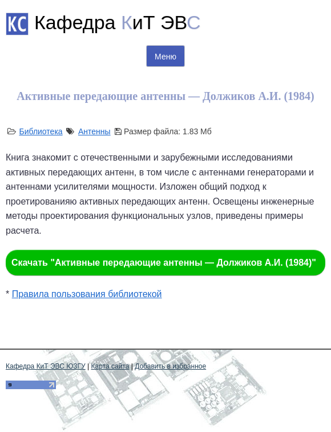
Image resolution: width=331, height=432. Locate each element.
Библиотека (40, 131)
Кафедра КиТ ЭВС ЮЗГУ (46, 366)
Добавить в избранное (170, 366)
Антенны (94, 131)
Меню (165, 56)
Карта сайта (110, 366)
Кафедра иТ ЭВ (117, 22)
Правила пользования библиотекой (87, 294)
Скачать (163, 262)
